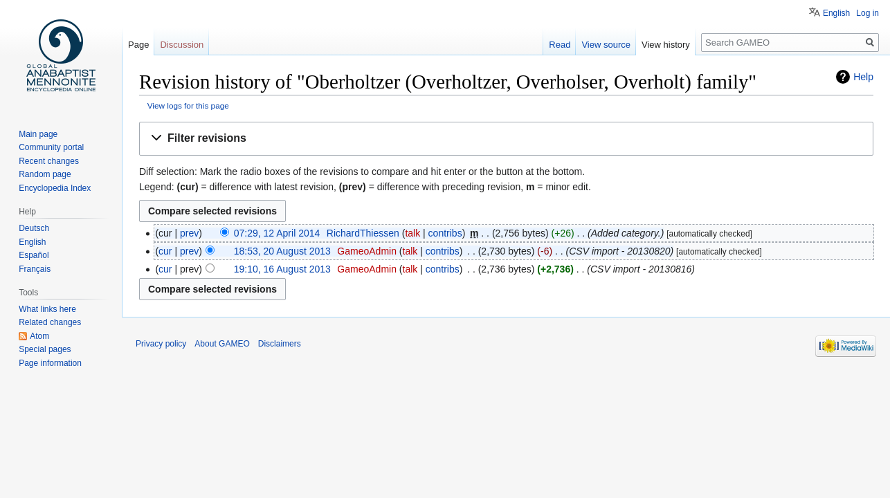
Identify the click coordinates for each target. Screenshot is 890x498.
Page (138, 44)
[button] (506, 138)
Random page (45, 174)
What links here (47, 309)
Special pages (45, 349)
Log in (867, 13)
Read (559, 44)
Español (33, 255)
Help (863, 76)
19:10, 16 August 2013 (282, 269)
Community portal (51, 147)
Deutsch (34, 228)
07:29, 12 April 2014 (277, 233)
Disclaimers (279, 344)
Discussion (181, 44)
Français (35, 269)
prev (189, 233)
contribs (445, 233)
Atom (39, 336)
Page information (50, 363)
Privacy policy (161, 344)
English (836, 13)
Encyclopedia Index (55, 188)
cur (165, 251)
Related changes (50, 322)
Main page (38, 134)
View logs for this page (188, 105)
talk (412, 233)
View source (605, 44)
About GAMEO (221, 344)
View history (666, 44)
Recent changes (49, 161)
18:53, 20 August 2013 (282, 251)
